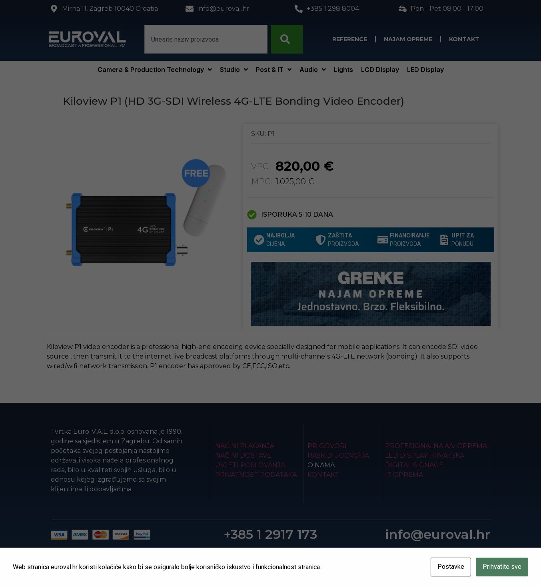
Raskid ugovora (338, 455)
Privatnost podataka (256, 474)
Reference (349, 39)
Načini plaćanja (244, 446)
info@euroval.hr (437, 534)
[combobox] (206, 39)
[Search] (287, 39)
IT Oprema (404, 474)
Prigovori (327, 446)
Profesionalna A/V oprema (436, 446)
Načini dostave (243, 455)
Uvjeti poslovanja (250, 465)
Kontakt (464, 39)
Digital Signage (414, 465)
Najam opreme (408, 39)
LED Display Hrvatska (424, 455)
